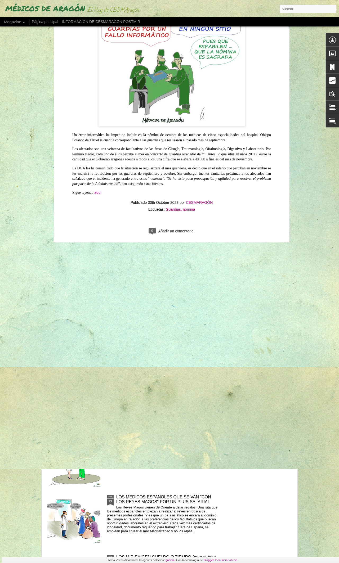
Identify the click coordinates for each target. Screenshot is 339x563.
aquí (97, 60)
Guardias (173, 77)
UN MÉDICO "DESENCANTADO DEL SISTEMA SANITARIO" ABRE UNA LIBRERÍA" (161, 319)
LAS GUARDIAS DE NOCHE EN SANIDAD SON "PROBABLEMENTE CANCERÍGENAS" (162, 439)
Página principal (45, 22)
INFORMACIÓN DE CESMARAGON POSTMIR (101, 22)
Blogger (208, 560)
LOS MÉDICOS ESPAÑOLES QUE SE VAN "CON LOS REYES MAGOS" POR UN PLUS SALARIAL (163, 499)
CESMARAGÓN (199, 70)
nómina (189, 77)
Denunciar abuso (226, 560)
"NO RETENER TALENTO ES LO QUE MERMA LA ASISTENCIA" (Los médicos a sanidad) (164, 379)
